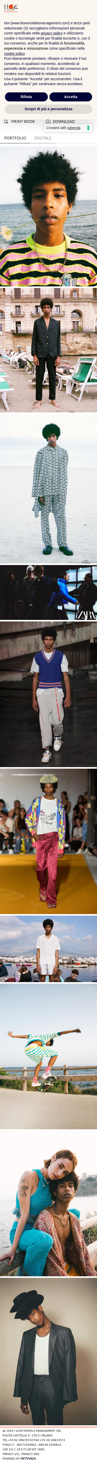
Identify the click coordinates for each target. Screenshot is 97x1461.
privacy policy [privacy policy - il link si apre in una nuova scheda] (52, 33)
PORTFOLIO (15, 137)
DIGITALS (42, 137)
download (60, 121)
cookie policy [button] (14, 53)
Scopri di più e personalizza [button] (48, 109)
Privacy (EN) (30, 1454)
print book (19, 121)
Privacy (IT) (11, 1454)
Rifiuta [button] (26, 97)
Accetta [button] (70, 97)
